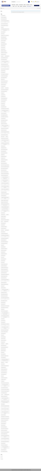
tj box (2, 376)
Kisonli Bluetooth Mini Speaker (5, 236)
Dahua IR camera (3, 130)
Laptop (14, 4)
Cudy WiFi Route (3, 107)
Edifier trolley (3, 161)
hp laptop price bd (3, 226)
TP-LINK (2, 381)
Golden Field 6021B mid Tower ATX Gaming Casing (5, 208)
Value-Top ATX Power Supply (5, 410)
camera (6, 88)
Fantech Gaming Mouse (4, 175)
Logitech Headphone (4, 264)
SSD (6, 362)
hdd (7, 214)
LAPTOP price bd (3, 250)
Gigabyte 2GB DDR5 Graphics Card (5, 198)
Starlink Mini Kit (3, 367)
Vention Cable (3, 415)
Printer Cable (3, 337)
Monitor (25, 4)
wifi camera (3, 425)
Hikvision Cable (3, 216)
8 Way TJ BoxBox (3, 17)
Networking (28, 4)
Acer (2, 27)
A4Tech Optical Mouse (4, 23)
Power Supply (3, 333)
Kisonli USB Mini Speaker (4, 241)
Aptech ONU (3, 49)
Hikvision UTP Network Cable (5, 219)
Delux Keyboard (3, 151)
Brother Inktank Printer (4, 81)
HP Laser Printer (3, 228)
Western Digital (3, 423)
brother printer (3, 84)
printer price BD (3, 340)
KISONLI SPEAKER (3, 240)
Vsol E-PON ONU (3, 421)
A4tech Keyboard (3, 19)
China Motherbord (3, 100)
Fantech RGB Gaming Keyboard (5, 181)
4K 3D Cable (3, 15)
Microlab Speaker (3, 282)
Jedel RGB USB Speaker (4, 233)
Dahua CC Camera (4, 123)
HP (2, 221)
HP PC (2, 230)
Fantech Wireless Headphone (5, 190)
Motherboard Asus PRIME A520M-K (5, 290)
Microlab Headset (3, 278)
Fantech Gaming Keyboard (4, 173)
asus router (3, 70)
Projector (2, 343)
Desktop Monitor (3, 156)
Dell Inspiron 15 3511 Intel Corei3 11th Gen (5, 144)
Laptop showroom (3, 253)
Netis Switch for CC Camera (5, 306)
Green (2, 459)
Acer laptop (3, 32)
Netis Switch (3, 304)
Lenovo (2, 257)
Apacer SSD (3, 45)
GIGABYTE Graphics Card (4, 200)
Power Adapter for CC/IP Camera (5, 328)
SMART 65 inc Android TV (4, 356)
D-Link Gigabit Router (4, 115)
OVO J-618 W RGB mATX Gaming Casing (5, 313)
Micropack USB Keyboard (4, 284)
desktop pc (3, 158)
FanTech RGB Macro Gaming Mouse (5, 187)
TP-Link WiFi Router (3, 393)
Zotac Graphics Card (4, 451)
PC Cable (2, 318)
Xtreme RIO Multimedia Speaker (5, 447)
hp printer (6, 230)
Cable (2, 88)
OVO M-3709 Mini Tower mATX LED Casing (5, 316)
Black (2, 456)
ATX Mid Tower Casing (4, 76)
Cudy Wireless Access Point (5, 108)
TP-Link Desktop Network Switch (5, 385)
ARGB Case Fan (3, 54)
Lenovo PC (3, 260)
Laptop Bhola (3, 247)
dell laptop (3, 146)
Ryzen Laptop (3, 354)
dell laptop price (3, 147)
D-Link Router (3, 118)
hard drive (3, 213)
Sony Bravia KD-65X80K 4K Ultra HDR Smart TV (5, 360)
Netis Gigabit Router (4, 300)
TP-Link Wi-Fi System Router (5, 391)
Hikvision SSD (3, 218)
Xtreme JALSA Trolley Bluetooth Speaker (5, 436)
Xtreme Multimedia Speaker (5, 441)
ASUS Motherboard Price (4, 64)
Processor (3, 342)
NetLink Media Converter (4, 307)
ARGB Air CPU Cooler (4, 52)
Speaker (21, 6)
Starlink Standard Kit (4, 369)
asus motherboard (3, 59)
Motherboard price (3, 292)
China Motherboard (4, 98)
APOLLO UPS (3, 47)
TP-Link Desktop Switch (4, 387)
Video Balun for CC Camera (5, 416)
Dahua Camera (3, 122)
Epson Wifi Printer (3, 170)
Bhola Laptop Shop (3, 77)
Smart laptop (3, 357)
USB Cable (2, 404)
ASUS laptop (7, 56)
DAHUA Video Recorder (4, 135)
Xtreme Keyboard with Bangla (5, 439)
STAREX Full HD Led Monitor (4, 365)
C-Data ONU (3, 86)
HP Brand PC (6, 221)
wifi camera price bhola (4, 428)
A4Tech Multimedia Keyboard (5, 21)
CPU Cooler (3, 105)
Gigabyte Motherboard (4, 202)
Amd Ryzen (3, 42)
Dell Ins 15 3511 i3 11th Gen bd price (5, 141)
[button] (13, 2)
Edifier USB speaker (3, 163)
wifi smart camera (4, 430)
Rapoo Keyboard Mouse (4, 347)
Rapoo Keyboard (3, 345)
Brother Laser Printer (4, 82)
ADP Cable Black (3, 37)
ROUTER (2, 352)
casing (2, 93)
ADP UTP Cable (3, 40)
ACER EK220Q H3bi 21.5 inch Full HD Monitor (5, 30)
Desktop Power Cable (4, 160)
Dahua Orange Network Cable (5, 133)
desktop (2, 154)
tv (2, 394)
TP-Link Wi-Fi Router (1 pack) (5, 389)
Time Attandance (3, 372)
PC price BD (3, 320)
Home (1, 8)
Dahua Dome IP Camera (4, 128)
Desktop (17, 4)
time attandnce (3, 374)
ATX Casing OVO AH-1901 (4, 74)
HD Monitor (3, 214)
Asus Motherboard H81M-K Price (5, 62)
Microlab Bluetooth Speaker (5, 274)
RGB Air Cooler (3, 350)
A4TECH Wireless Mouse (4, 25)
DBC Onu (2, 136)
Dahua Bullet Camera (4, 120)
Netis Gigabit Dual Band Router (5, 298)
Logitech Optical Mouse (4, 267)
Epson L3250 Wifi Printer (4, 168)
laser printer (3, 255)
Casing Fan (3, 94)
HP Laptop (2, 225)
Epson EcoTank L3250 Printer (5, 166)
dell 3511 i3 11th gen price (4, 138)
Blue (1, 457)
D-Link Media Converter (4, 116)
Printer (14, 6)
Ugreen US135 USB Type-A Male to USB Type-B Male (5, 402)
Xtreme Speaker (3, 449)
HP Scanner (3, 232)
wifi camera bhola (3, 427)
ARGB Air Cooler (3, 51)
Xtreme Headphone (4, 433)
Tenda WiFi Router (3, 371)
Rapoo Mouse (3, 349)
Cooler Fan (3, 103)
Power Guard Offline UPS (4, 330)
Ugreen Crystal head (4, 396)
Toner (19, 6)
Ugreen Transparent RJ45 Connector (5, 399)
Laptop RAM (3, 252)
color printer (3, 101)
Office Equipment (29, 6)
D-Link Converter (3, 113)
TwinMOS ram (7, 394)
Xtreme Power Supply (4, 445)
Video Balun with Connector (5, 418)
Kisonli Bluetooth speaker (4, 238)
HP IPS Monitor (3, 223)
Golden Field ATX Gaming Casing (5, 211)
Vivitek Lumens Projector (4, 420)
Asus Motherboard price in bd (5, 67)
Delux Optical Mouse (4, 153)
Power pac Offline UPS (4, 331)
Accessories (25, 6)
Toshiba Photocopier (4, 377)
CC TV (16, 6)
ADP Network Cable (3, 39)
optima (2, 309)
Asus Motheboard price (4, 57)
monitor (2, 286)
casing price (3, 96)
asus (2, 56)
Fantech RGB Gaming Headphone (5, 178)
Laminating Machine (4, 243)
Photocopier (3, 322)
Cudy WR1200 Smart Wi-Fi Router (5, 111)
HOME (12, 4)
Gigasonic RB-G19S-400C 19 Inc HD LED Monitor (5, 204)
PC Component (21, 4)
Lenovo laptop (3, 259)
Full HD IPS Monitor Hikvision (4, 194)
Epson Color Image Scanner (5, 165)
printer (2, 335)
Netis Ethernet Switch (4, 296)
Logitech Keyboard (3, 266)
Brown (2, 458)
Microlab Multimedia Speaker (5, 280)
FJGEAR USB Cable (3, 192)
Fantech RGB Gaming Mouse (5, 184)
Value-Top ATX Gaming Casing (5, 406)
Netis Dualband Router (4, 294)
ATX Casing (3, 72)
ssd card (2, 364)
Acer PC (2, 33)
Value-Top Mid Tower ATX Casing (5, 413)
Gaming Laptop (3, 195)
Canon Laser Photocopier (4, 89)
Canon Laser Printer (4, 91)
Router (31, 4)
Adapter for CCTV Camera (4, 35)
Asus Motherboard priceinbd (5, 69)
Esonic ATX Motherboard (4, 172)
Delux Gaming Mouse (4, 149)
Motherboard (3, 287)
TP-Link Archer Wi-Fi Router (4, 383)
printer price (3, 338)
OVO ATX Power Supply (4, 311)
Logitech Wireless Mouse (4, 271)
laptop (2, 245)
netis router (3, 302)
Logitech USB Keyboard (4, 269)
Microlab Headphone (4, 276)
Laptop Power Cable (4, 248)
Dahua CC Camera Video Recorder (5, 126)
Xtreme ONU (3, 443)
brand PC (2, 79)
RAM (7, 343)
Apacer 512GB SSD (3, 44)
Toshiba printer (3, 379)
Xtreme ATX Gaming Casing (5, 432)
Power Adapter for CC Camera (5, 325)
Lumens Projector (3, 272)
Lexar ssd (2, 262)
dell (7, 136)
